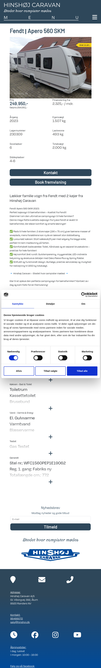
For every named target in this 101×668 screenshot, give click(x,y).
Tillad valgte (50, 371)
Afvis (19, 371)
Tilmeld (50, 526)
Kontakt (51, 172)
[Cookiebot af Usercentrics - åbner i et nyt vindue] (83, 294)
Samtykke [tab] (17, 303)
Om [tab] (83, 303)
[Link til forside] (32, 7)
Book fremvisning (50, 182)
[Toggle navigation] (94, 17)
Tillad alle (82, 371)
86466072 (16, 618)
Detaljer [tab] (50, 303)
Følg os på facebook (22, 666)
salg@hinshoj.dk (20, 622)
